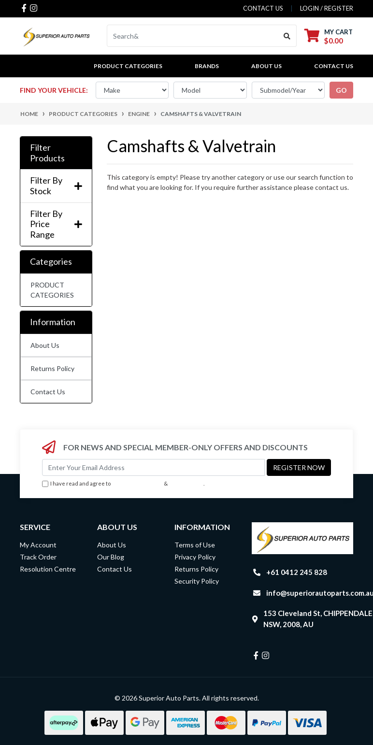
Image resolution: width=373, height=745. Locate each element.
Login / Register (326, 8)
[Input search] (192, 36)
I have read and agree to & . (123, 484)
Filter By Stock (56, 185)
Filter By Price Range (56, 224)
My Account (38, 545)
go (341, 90)
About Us (266, 66)
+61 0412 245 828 (296, 572)
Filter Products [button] (47, 153)
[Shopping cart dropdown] (328, 36)
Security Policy (196, 581)
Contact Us (333, 66)
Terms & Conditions (137, 483)
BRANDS (207, 66)
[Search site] (287, 36)
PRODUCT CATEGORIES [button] (128, 66)
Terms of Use (194, 545)
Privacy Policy (186, 483)
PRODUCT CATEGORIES (52, 290)
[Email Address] (153, 467)
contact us (263, 8)
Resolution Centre (48, 569)
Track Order (38, 557)
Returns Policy (52, 368)
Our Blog (110, 557)
